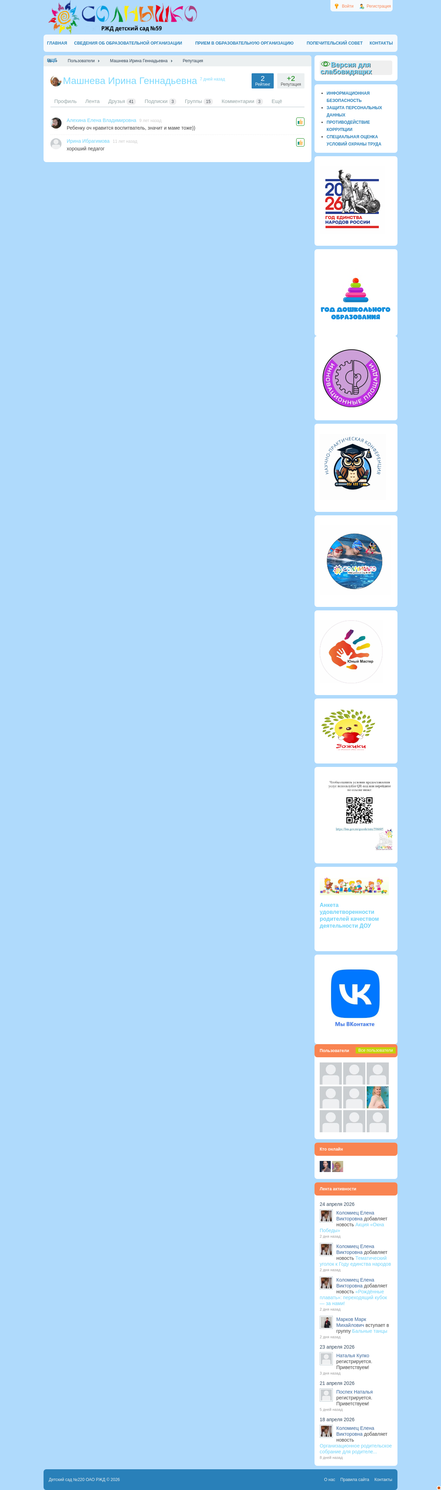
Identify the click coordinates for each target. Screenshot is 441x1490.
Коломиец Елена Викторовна (355, 1215)
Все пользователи (375, 1050)
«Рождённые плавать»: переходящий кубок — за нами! (353, 1297)
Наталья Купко (352, 1355)
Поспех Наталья (354, 1392)
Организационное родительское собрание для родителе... (356, 1448)
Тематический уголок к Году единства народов (355, 1261)
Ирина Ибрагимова (88, 141)
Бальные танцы (369, 1331)
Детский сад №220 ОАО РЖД (77, 1479)
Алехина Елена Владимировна (101, 120)
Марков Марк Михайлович (351, 1322)
